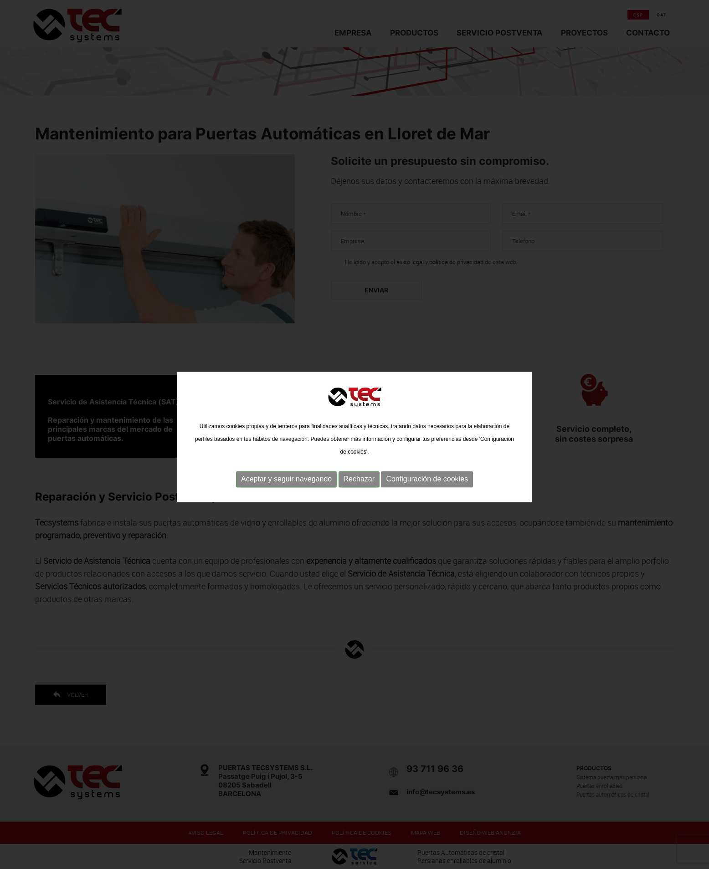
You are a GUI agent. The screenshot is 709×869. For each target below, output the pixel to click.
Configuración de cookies (427, 486)
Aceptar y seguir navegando (286, 486)
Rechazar (359, 486)
